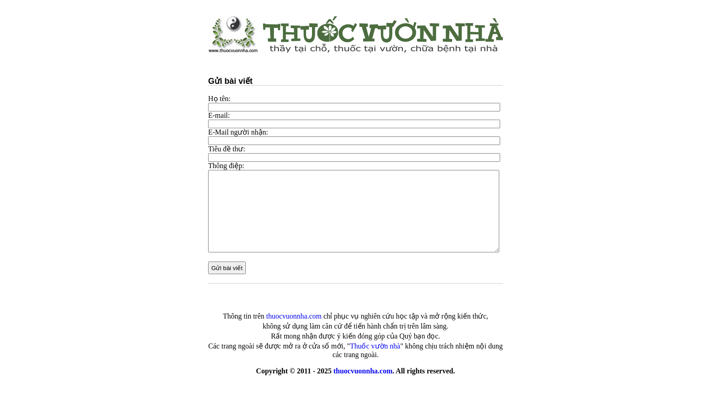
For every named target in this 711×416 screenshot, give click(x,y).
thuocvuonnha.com (362, 371)
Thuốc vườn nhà (375, 346)
